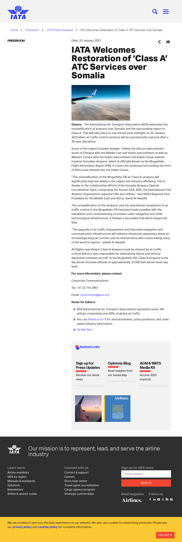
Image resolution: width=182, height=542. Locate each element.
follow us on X (97, 319)
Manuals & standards (21, 480)
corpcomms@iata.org (94, 295)
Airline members (18, 472)
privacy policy (22, 527)
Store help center (75, 480)
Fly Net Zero (85, 329)
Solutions (13, 484)
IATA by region (16, 476)
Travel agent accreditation (81, 484)
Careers (69, 476)
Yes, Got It (165, 534)
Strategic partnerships (79, 493)
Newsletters (15, 489)
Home (14, 30)
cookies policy (48, 527)
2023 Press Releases (60, 30)
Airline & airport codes (22, 493)
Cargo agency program (79, 489)
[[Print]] (168, 42)
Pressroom (32, 30)
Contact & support (76, 472)
